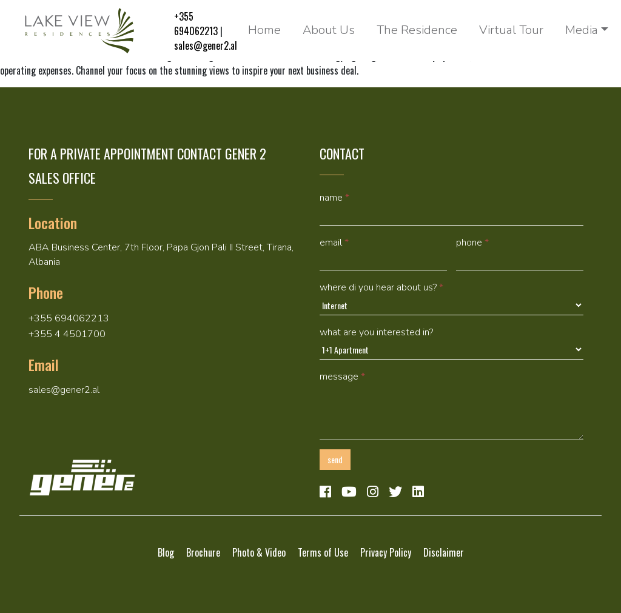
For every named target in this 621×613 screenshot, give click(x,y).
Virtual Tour (511, 30)
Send (335, 459)
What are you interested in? (376, 332)
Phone (472, 242)
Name (334, 197)
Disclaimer (443, 552)
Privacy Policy (385, 552)
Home (264, 30)
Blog (166, 552)
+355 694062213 (196, 23)
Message (342, 376)
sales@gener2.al (205, 45)
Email (334, 242)
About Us (329, 30)
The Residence (417, 30)
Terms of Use (323, 552)
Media (581, 30)
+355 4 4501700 (67, 334)
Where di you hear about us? (381, 287)
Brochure (203, 552)
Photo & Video (259, 552)
